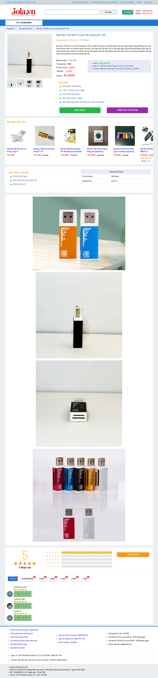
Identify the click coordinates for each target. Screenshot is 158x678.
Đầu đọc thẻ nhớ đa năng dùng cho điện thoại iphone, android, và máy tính (97, 150)
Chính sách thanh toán (19, 637)
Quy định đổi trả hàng (80, 2)
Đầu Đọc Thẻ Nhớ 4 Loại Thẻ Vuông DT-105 (52, 29)
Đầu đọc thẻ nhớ (25, 29)
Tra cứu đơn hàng (127, 2)
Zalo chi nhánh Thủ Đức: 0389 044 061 (73, 635)
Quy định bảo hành (17, 648)
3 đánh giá (73, 40)
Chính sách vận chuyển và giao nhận (24, 630)
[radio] (16, 563)
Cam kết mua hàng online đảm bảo (104, 2)
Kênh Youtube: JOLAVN (68, 642)
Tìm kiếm (108, 12)
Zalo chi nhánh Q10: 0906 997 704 (72, 639)
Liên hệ (139, 2)
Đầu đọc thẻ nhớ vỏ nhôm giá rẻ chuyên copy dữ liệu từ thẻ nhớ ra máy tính (124, 150)
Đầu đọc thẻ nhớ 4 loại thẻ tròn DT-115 (44, 150)
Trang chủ (11, 29)
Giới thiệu (147, 2)
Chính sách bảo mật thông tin (21, 633)
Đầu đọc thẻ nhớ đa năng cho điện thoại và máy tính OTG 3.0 (71, 150)
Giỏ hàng (127, 12)
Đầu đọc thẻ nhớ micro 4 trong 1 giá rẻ (17, 150)
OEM (69, 64)
